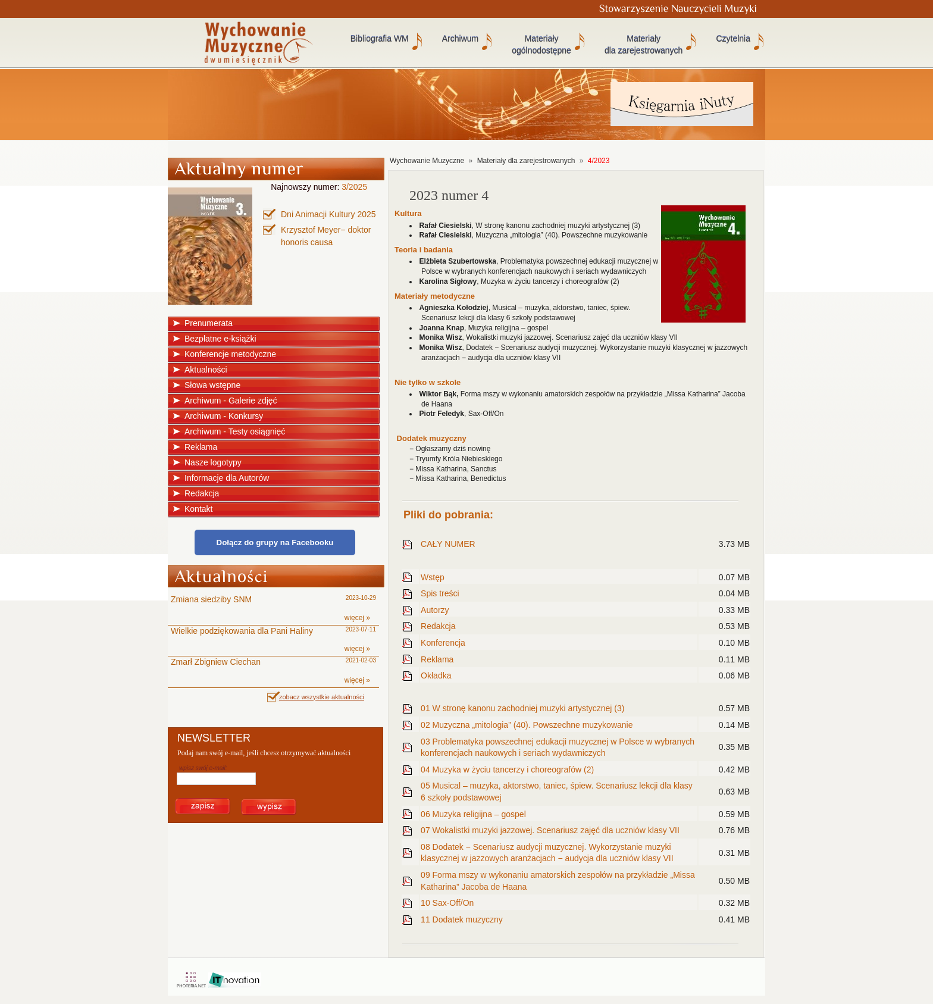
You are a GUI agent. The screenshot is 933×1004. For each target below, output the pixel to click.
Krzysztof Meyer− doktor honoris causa (326, 236)
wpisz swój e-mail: (203, 768)
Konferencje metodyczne (230, 354)
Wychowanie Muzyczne (427, 161)
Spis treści (440, 593)
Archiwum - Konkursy (223, 416)
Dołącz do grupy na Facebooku (275, 542)
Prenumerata (208, 323)
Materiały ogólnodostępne (541, 44)
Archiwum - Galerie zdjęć (230, 400)
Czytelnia (733, 38)
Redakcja (201, 493)
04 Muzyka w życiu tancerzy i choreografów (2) (507, 769)
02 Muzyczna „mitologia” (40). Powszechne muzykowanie (527, 725)
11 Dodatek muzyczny (462, 919)
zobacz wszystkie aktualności (321, 696)
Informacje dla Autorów (226, 478)
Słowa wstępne (212, 385)
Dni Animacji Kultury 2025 (328, 214)
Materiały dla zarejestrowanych (644, 44)
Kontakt (198, 509)
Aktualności (205, 369)
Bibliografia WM (379, 38)
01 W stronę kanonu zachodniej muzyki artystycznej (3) (522, 708)
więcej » (357, 618)
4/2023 (599, 161)
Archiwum (460, 38)
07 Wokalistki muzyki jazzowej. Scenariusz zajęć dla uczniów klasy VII (550, 830)
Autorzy (435, 610)
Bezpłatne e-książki (220, 338)
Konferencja (443, 643)
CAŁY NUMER (448, 544)
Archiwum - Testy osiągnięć (234, 431)
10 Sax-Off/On (447, 903)
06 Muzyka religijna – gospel (473, 814)
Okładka (436, 675)
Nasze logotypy (213, 462)
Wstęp (432, 577)
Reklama (200, 447)
